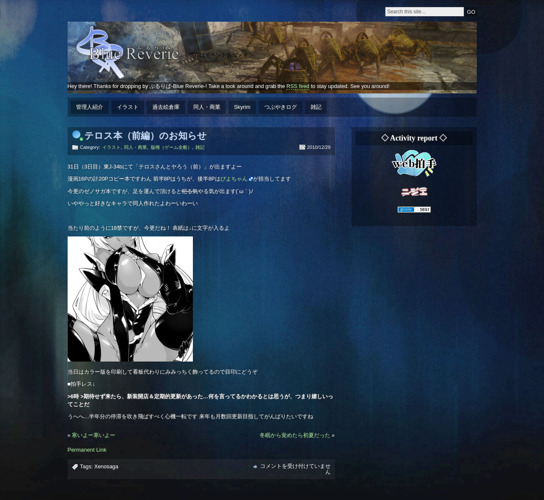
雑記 (316, 107)
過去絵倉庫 (166, 107)
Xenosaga (106, 466)
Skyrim (242, 107)
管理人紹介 (89, 107)
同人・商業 (206, 107)
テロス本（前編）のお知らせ (145, 136)
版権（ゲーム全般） (171, 147)
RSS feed (297, 86)
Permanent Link (87, 450)
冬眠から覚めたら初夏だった (295, 435)
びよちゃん (234, 179)
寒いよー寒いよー (93, 435)
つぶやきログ (280, 107)
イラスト (128, 107)
